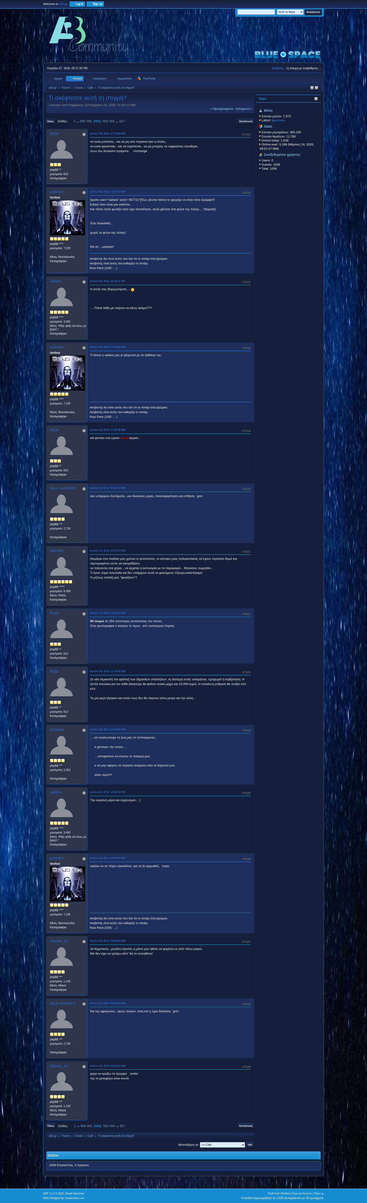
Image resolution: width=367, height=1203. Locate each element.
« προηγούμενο (221, 108)
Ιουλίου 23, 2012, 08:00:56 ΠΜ (107, 858)
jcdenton (57, 192)
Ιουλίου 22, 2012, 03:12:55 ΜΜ (107, 729)
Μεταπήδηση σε (188, 1144)
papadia (57, 729)
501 (89, 121)
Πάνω (50, 1125)
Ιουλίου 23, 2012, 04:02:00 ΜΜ (107, 1065)
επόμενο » (244, 108)
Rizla (54, 133)
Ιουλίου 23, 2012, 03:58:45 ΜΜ (107, 1003)
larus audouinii (63, 488)
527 (122, 121)
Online (53, 1155)
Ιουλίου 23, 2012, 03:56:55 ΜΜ (107, 940)
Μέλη (268, 110)
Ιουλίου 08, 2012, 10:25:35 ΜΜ (107, 191)
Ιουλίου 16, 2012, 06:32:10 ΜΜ (107, 488)
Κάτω (50, 121)
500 (82, 121)
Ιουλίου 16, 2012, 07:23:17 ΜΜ (107, 550)
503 (105, 121)
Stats (263, 98)
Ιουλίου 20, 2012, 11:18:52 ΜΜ (107, 671)
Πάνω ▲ (319, 1193)
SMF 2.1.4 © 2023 (53, 1193)
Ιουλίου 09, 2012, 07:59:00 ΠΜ (107, 347)
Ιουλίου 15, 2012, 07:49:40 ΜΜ (107, 429)
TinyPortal (273, 1193)
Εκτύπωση (246, 121)
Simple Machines (74, 1193)
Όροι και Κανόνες (302, 1193)
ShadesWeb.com (74, 1198)
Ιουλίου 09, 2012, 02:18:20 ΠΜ (107, 281)
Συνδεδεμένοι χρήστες (282, 154)
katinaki (56, 550)
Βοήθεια (285, 1193)
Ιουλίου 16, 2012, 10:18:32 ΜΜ (107, 613)
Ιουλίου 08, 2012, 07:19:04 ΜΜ (107, 133)
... (78, 121)
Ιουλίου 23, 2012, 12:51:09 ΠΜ (107, 792)
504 (111, 121)
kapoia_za (59, 941)
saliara (56, 281)
